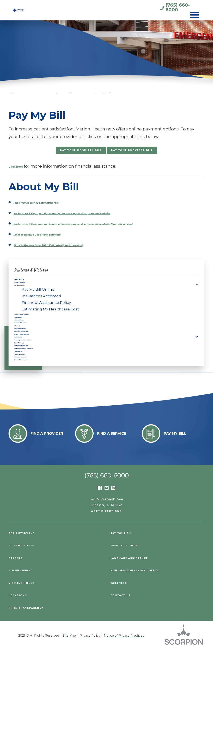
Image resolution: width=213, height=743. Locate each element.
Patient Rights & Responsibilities (45, 401)
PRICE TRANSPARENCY (33, 700)
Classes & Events (30, 353)
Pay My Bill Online (38, 313)
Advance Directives (32, 300)
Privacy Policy (90, 728)
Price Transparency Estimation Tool (51, 207)
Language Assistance (34, 374)
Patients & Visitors (42, 281)
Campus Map (26, 346)
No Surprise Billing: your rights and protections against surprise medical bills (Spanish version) (105, 231)
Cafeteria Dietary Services (38, 339)
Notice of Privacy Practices (39, 387)
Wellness (121, 675)
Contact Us (124, 688)
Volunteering (25, 663)
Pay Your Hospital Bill (65, 153)
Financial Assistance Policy (46, 326)
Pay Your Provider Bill (147, 153)
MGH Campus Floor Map (37, 380)
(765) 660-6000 (164, 8)
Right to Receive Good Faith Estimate (53, 245)
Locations (21, 688)
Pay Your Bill (126, 625)
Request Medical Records (38, 414)
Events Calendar (130, 638)
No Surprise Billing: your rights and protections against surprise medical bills (95, 217)
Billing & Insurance (32, 306)
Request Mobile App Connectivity (46, 421)
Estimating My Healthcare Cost (50, 332)
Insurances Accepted (41, 319)
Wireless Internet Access (38, 448)
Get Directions (108, 604)
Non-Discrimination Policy (142, 663)
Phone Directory (30, 407)
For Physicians (26, 625)
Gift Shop (23, 367)
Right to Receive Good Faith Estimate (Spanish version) (72, 256)
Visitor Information (32, 435)
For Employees (26, 638)
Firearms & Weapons (34, 441)
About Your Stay (29, 293)
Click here (20, 171)
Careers (18, 650)
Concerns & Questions (35, 360)
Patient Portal (27, 394)
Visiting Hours (27, 428)
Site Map (69, 728)
